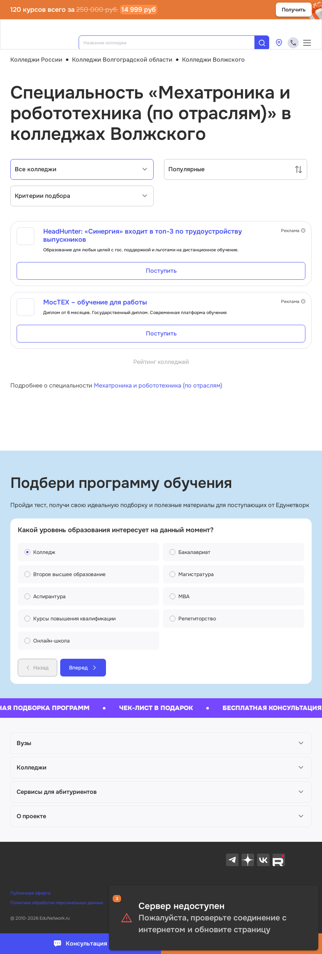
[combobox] (171, 42)
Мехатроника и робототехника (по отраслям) (158, 385)
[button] (161, 743)
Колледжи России (36, 59)
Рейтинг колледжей (161, 362)
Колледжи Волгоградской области (122, 59)
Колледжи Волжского (213, 59)
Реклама (293, 231)
